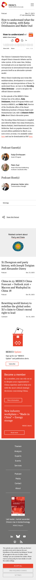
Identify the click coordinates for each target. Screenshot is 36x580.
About (18, 488)
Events (18, 461)
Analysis (18, 451)
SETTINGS (18, 575)
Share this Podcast (13, 217)
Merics (12, 5)
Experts (18, 456)
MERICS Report (18, 525)
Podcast (18, 474)
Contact (18, 483)
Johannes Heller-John (20, 184)
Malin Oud (15, 165)
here (3, 136)
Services (18, 465)
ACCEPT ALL (18, 566)
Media (18, 478)
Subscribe (12, 364)
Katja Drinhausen (18, 154)
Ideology (6, 203)
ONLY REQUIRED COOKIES (18, 570)
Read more (14, 432)
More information (13, 400)
